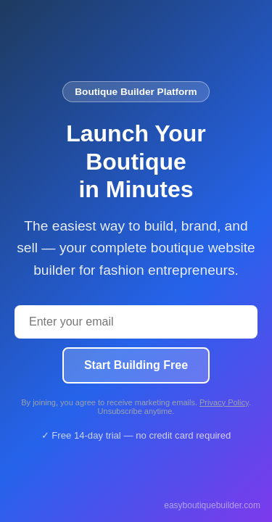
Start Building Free (136, 365)
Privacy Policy (224, 402)
